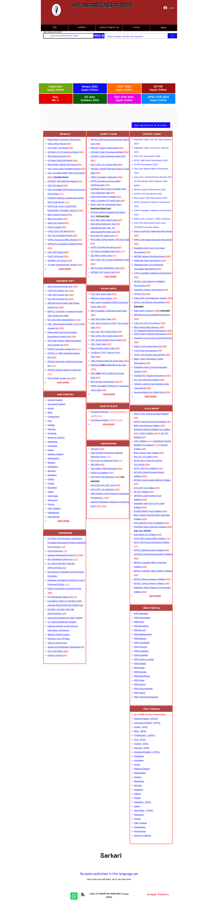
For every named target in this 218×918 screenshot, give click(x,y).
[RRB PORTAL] (152, 608)
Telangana (53, 500)
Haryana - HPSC (142, 748)
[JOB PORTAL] (65, 394)
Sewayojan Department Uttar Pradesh (65, 618)
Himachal (52, 433)
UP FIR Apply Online (158, 88)
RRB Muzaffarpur (142, 676)
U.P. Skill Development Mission (62, 622)
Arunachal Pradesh (56, 404)
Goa (50, 421)
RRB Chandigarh (142, 642)
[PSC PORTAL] (152, 709)
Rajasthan (52, 487)
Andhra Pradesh (55, 400)
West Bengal (54, 517)
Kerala (51, 450)
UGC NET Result (58, 252)
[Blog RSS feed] (82, 894)
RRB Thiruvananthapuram (146, 697)
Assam (51, 408)
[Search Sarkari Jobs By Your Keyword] (134, 36)
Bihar (50, 412)
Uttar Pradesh (54, 508)
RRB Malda (139, 667)
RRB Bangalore (141, 626)
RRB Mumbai (140, 672)
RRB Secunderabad (143, 688)
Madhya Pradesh (56, 454)
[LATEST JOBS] (152, 134)
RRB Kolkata (140, 663)
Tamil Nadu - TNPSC (143, 810)
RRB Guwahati (141, 655)
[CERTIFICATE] (109, 406)
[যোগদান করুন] (99, 35)
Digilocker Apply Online (55, 88)
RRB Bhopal (140, 630)
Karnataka (53, 446)
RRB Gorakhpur (141, 651)
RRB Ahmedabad (142, 617)
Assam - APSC (141, 727)
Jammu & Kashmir (56, 437)
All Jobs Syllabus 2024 (89, 98)
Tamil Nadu (53, 496)
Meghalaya (53, 466)
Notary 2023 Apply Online (89, 88)
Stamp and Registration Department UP (66, 647)
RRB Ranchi (140, 684)
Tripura (51, 504)
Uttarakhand (54, 512)
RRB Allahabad (141, 613)
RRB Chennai (140, 647)
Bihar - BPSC (140, 731)
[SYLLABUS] (152, 408)
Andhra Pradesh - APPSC (146, 718)
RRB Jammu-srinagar (144, 659)
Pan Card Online (58, 651)
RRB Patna (139, 680)
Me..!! (55, 100)
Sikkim (51, 492)
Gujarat (51, 425)
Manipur (52, 462)
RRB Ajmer (139, 622)
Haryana (52, 429)
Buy (55, 96)
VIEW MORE (63, 382)
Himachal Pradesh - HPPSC (147, 752)
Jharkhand (53, 441)
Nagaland (52, 475)
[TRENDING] (65, 533)
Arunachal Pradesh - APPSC (147, 723)
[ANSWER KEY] (65, 281)
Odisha (51, 479)
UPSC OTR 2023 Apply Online (158, 98)
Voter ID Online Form (57, 643)
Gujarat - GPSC (141, 743)
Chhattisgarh (53, 416)
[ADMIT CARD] (109, 134)
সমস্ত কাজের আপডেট (52, 32)
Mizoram (52, 471)
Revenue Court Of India (59, 638)
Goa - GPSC (140, 739)
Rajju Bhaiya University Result (64, 139)
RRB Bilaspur (140, 638)
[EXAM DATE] (109, 288)
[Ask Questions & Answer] (151, 125)
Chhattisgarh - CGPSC (144, 735)
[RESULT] (65, 134)
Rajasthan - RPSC (142, 802)
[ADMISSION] (109, 443)
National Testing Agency (59, 634)
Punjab (51, 483)
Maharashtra (53, 458)
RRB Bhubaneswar (143, 634)
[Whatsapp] (74, 896)
